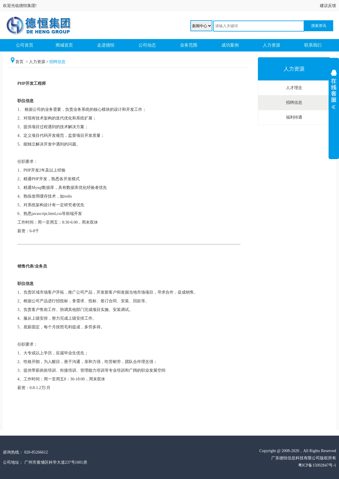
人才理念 (294, 88)
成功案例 (230, 45)
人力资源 (271, 45)
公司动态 (147, 45)
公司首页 (24, 45)
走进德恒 (105, 45)
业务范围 (188, 45)
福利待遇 (294, 117)
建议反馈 (328, 5)
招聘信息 (294, 102)
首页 (20, 62)
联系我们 (313, 45)
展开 (334, 106)
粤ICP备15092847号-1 (317, 465)
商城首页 (64, 45)
